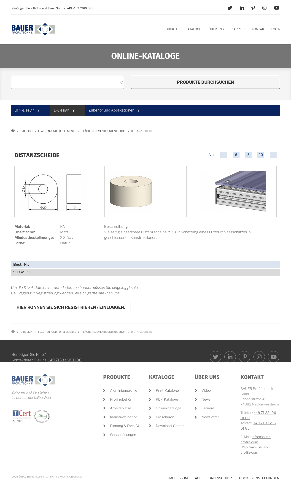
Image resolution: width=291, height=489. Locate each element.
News (206, 399)
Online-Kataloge (168, 408)
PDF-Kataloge (167, 399)
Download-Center (170, 426)
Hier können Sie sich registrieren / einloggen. (70, 307)
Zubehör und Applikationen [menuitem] (112, 112)
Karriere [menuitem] (239, 29)
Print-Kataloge (167, 390)
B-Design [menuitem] (62, 112)
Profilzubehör (121, 399)
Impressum (178, 478)
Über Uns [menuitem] (218, 30)
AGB (198, 478)
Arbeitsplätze (120, 408)
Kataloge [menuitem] (195, 30)
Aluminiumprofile (123, 390)
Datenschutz (220, 478)
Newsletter (210, 417)
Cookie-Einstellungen (259, 478)
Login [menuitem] (275, 29)
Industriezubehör (123, 417)
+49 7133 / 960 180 (80, 8)
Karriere (208, 408)
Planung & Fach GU (125, 426)
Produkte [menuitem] (171, 30)
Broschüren (165, 417)
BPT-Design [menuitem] (25, 112)
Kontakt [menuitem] (259, 29)
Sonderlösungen (123, 435)
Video (206, 390)
